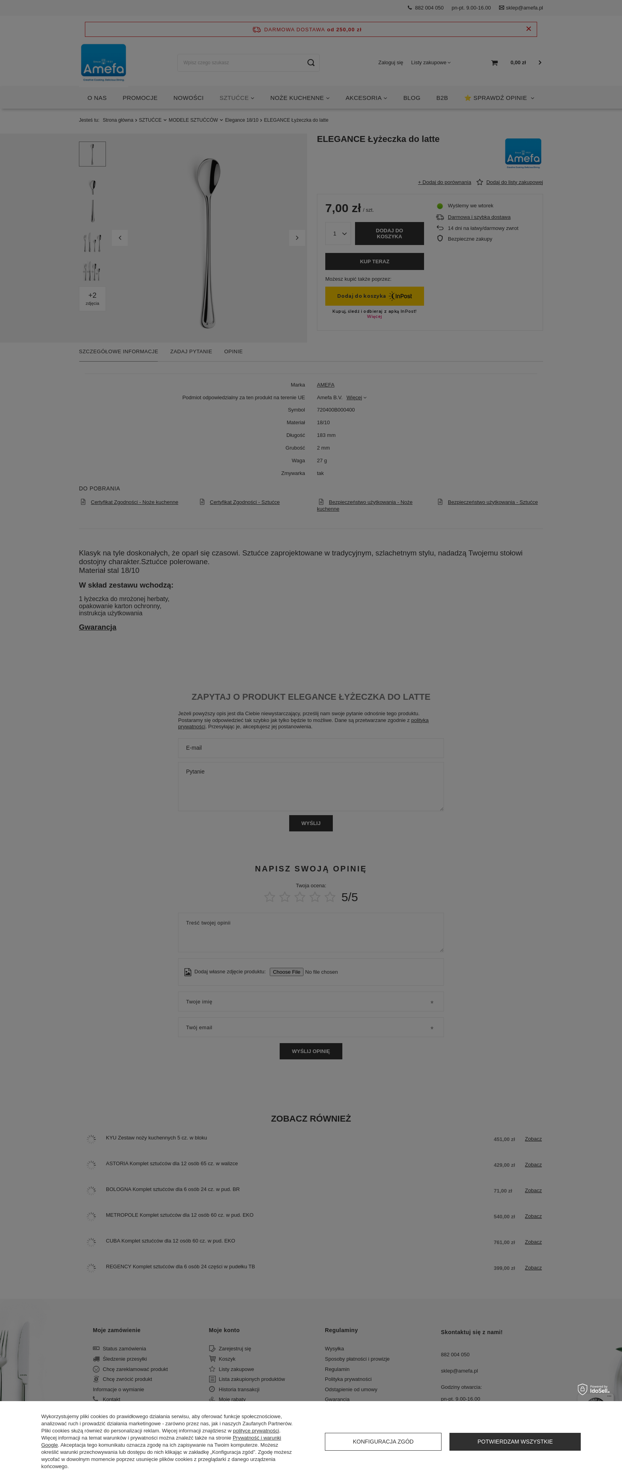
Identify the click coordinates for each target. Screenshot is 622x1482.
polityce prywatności (256, 1431)
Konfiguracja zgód (383, 1441)
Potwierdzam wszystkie (515, 1441)
